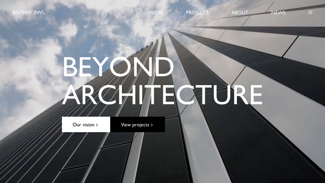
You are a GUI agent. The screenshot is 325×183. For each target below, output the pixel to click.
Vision (155, 12)
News (278, 12)
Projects (197, 12)
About (240, 12)
